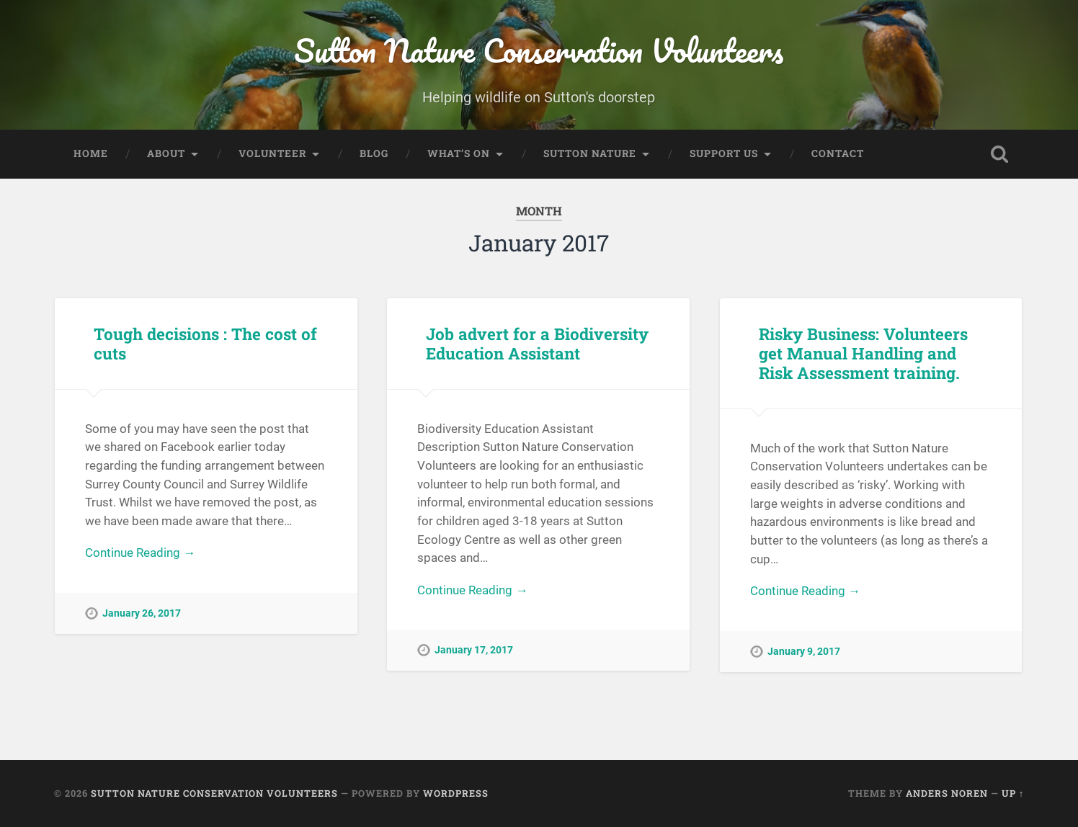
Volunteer (272, 153)
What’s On (458, 153)
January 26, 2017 (141, 613)
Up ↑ (1013, 793)
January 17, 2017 (474, 650)
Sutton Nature (589, 153)
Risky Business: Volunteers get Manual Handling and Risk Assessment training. (863, 353)
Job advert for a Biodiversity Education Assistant (537, 343)
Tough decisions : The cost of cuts (205, 343)
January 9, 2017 (803, 651)
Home (91, 153)
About (166, 153)
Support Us (724, 153)
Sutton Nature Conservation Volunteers (538, 50)
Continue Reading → (140, 552)
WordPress (456, 793)
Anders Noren (947, 793)
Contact (837, 153)
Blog (374, 153)
